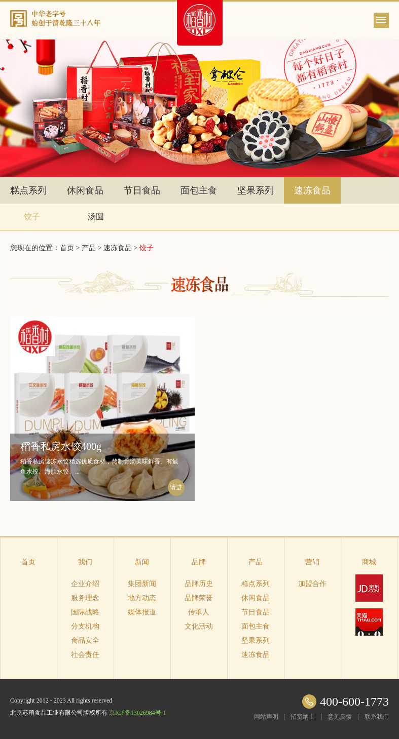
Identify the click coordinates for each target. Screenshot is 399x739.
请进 (176, 487)
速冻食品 (312, 190)
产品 (89, 248)
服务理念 (85, 598)
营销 (312, 562)
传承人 (198, 612)
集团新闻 (142, 584)
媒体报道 (142, 612)
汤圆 (96, 216)
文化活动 (199, 626)
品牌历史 (199, 584)
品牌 (199, 562)
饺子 (32, 216)
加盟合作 (312, 584)
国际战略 (85, 612)
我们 (85, 562)
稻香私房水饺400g (60, 446)
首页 (28, 562)
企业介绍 (85, 584)
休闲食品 (85, 190)
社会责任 (85, 654)
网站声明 (266, 716)
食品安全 (85, 640)
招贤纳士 (303, 716)
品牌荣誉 (199, 598)
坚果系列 (255, 190)
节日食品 (142, 190)
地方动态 (142, 598)
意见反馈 (340, 716)
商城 (369, 562)
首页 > (71, 248)
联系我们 (377, 716)
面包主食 (198, 190)
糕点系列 (28, 190)
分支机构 (85, 626)
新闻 (142, 562)
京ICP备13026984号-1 (137, 712)
